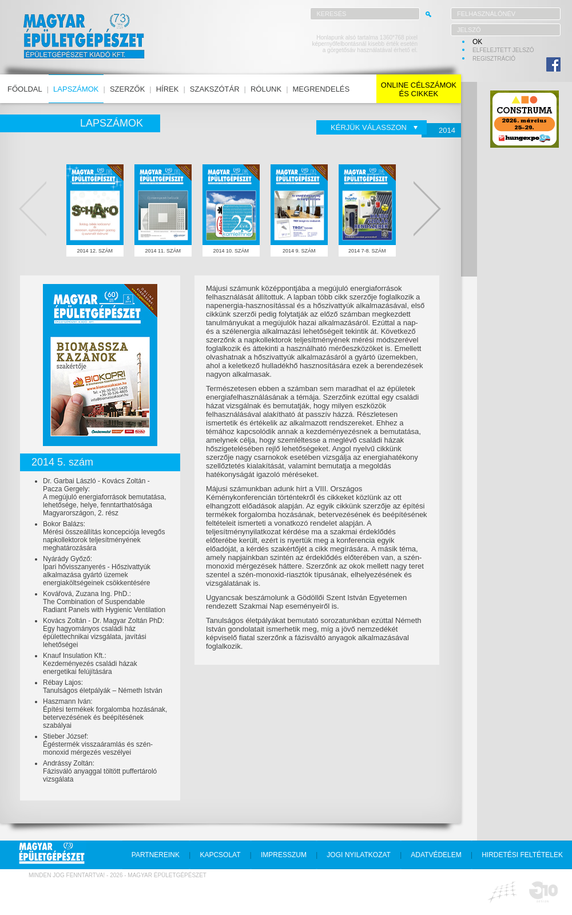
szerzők (127, 89)
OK (477, 42)
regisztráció (493, 59)
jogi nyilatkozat (359, 855)
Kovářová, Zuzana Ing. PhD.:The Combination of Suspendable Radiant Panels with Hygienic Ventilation (104, 602)
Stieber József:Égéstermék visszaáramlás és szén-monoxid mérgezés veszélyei (98, 744)
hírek (167, 89)
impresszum (284, 855)
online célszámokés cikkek (418, 89)
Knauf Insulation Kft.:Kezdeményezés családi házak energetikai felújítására (90, 664)
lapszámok (75, 89)
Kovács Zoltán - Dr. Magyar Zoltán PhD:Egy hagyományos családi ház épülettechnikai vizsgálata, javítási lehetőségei (103, 633)
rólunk (266, 89)
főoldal (24, 89)
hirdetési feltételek (522, 855)
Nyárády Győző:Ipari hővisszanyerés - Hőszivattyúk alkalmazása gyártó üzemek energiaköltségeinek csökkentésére (96, 571)
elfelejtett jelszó (503, 50)
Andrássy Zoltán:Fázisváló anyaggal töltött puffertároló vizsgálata (100, 771)
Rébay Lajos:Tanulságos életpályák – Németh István (102, 687)
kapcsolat (220, 855)
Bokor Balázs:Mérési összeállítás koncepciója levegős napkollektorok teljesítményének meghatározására (104, 536)
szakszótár (215, 89)
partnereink (156, 855)
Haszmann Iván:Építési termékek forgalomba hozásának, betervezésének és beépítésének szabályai (105, 713)
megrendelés (321, 89)
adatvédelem (436, 855)
